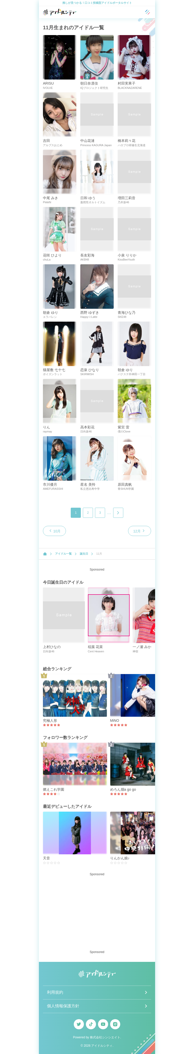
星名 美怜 (87, 484)
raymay (47, 431)
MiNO (114, 720)
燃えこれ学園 (53, 789)
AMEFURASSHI (53, 488)
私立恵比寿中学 (90, 488)
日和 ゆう (87, 198)
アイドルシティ (101, 1045)
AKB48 (84, 259)
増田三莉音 (126, 198)
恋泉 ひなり (89, 370)
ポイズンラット (52, 374)
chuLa (47, 259)
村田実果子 (126, 83)
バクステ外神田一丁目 (132, 374)
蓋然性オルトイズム (92, 202)
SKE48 (122, 316)
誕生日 (84, 553)
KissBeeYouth (126, 259)
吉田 (46, 141)
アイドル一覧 (63, 553)
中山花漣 (87, 141)
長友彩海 (87, 255)
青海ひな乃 (126, 313)
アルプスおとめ (52, 145)
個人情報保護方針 (63, 1006)
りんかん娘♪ (120, 858)
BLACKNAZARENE (130, 87)
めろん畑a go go (123, 789)
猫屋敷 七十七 (54, 370)
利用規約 (55, 992)
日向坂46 (86, 431)
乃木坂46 (123, 202)
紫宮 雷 (123, 427)
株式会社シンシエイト (105, 1037)
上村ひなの (52, 647)
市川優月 (50, 484)
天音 (46, 858)
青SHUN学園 (126, 488)
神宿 (135, 651)
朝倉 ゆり (50, 313)
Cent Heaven (96, 651)
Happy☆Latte (88, 316)
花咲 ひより (52, 255)
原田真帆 (125, 484)
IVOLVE (48, 87)
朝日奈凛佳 (89, 83)
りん (46, 427)
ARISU (48, 83)
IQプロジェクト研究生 (94, 87)
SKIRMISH (87, 374)
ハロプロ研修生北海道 (132, 145)
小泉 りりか (127, 255)
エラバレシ (50, 316)
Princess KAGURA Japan (96, 145)
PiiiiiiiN (47, 202)
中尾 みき (50, 198)
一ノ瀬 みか (142, 647)
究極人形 (50, 720)
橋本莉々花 (126, 141)
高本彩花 (87, 427)
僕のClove (124, 431)
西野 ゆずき (89, 313)
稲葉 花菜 (95, 647)
